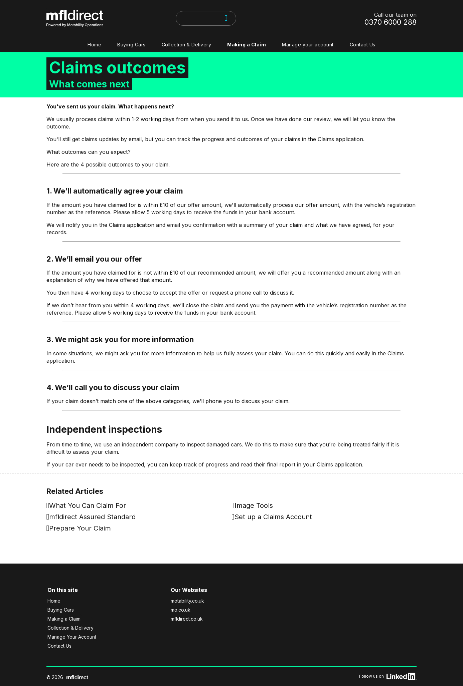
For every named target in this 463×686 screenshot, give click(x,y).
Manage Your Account (71, 637)
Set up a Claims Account (273, 517)
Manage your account (308, 44)
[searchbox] (177, 18)
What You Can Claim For (87, 505)
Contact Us (362, 44)
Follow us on (388, 676)
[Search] (226, 18)
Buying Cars (131, 44)
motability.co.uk (187, 601)
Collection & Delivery (186, 44)
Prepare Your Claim (80, 528)
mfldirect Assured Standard (92, 517)
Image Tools (254, 505)
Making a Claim (246, 44)
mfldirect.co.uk (187, 619)
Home (94, 44)
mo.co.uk (180, 610)
